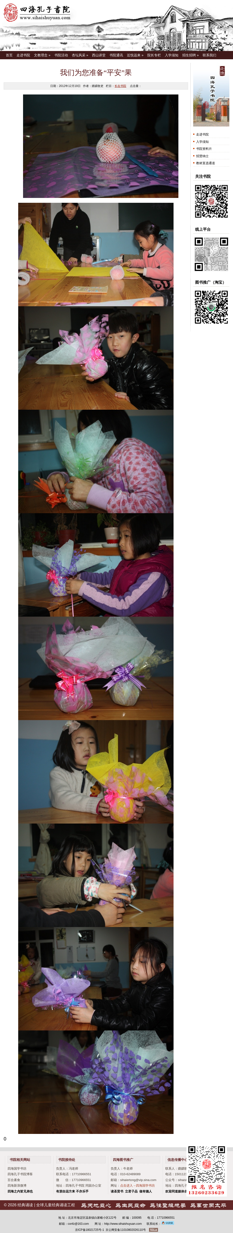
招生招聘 (190, 55)
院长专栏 (154, 55)
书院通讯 (116, 55)
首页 (9, 55)
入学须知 (171, 55)
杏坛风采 (80, 55)
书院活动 (61, 55)
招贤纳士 (202, 156)
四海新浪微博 (17, 1185)
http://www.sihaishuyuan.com (123, 1223)
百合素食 (14, 1180)
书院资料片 (204, 149)
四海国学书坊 (17, 1168)
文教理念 (42, 55)
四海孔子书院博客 (20, 1174)
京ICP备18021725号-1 (89, 1230)
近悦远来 (135, 55)
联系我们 (209, 55)
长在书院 (120, 86)
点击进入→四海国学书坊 (137, 1185)
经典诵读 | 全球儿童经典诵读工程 (46, 1205)
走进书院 (23, 55)
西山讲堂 (99, 55)
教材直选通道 (205, 163)
